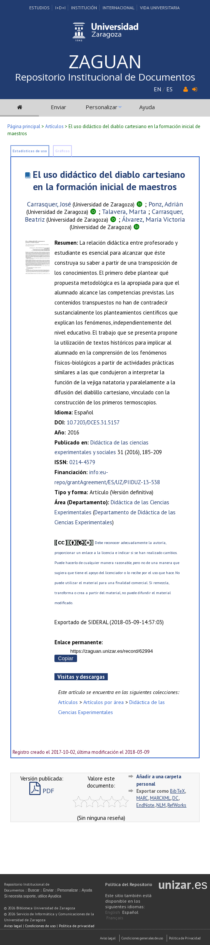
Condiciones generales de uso (142, 938)
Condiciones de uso (40, 925)
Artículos (54, 126)
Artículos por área (103, 702)
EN (157, 89)
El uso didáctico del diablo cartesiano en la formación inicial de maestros (109, 180)
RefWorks (176, 805)
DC (175, 798)
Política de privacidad (76, 925)
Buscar (33, 890)
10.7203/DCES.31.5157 (93, 422)
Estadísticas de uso (30, 151)
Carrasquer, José (49, 204)
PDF (41, 790)
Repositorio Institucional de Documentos (105, 77)
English (112, 912)
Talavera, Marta (124, 211)
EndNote (145, 805)
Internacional (118, 7)
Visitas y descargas (81, 676)
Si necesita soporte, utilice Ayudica (32, 896)
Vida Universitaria (160, 7)
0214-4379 (82, 462)
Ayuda (147, 107)
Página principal (23, 126)
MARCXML (160, 798)
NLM (161, 805)
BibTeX (177, 791)
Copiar (65, 658)
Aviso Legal (108, 938)
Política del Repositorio (128, 884)
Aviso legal (13, 925)
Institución (84, 7)
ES (169, 89)
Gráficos (62, 151)
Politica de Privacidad (185, 938)
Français (114, 917)
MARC (142, 798)
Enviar (58, 107)
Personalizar (101, 107)
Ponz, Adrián (166, 204)
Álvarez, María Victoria (153, 219)
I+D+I (60, 7)
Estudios (39, 7)
